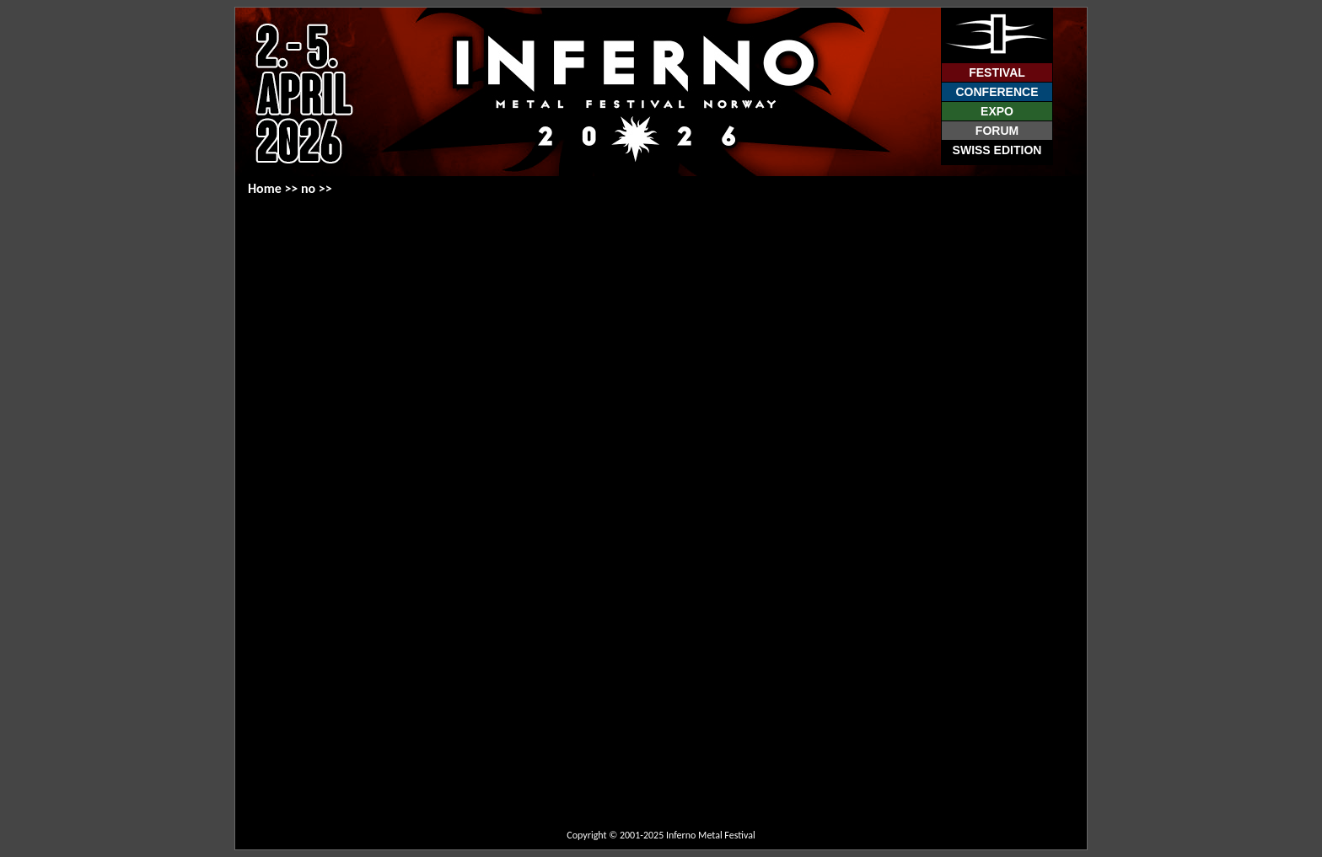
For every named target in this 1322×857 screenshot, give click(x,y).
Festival (997, 72)
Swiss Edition (997, 150)
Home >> (274, 188)
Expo (997, 111)
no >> (316, 188)
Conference (996, 92)
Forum (996, 130)
